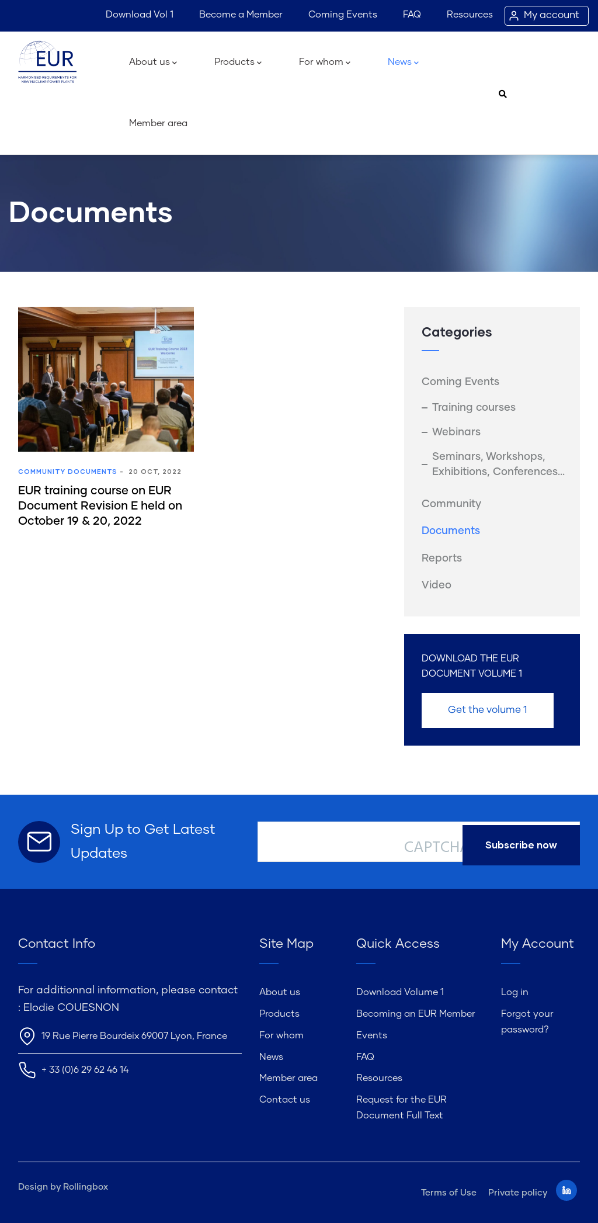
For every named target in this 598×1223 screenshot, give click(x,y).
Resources (470, 14)
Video (436, 585)
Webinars (456, 432)
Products (238, 63)
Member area (158, 123)
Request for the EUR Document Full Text (401, 1107)
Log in (515, 992)
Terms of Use (449, 1193)
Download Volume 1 (400, 992)
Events (371, 1035)
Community (41, 471)
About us (153, 63)
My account (551, 15)
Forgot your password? (527, 1021)
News (403, 63)
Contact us (284, 1099)
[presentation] (493, 889)
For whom (324, 63)
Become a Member (241, 14)
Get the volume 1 (487, 710)
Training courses (474, 408)
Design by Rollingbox (63, 1187)
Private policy (517, 1193)
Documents (92, 471)
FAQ (412, 14)
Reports (442, 558)
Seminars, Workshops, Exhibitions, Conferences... (498, 464)
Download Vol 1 (139, 14)
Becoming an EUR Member (415, 1013)
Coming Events (342, 14)
